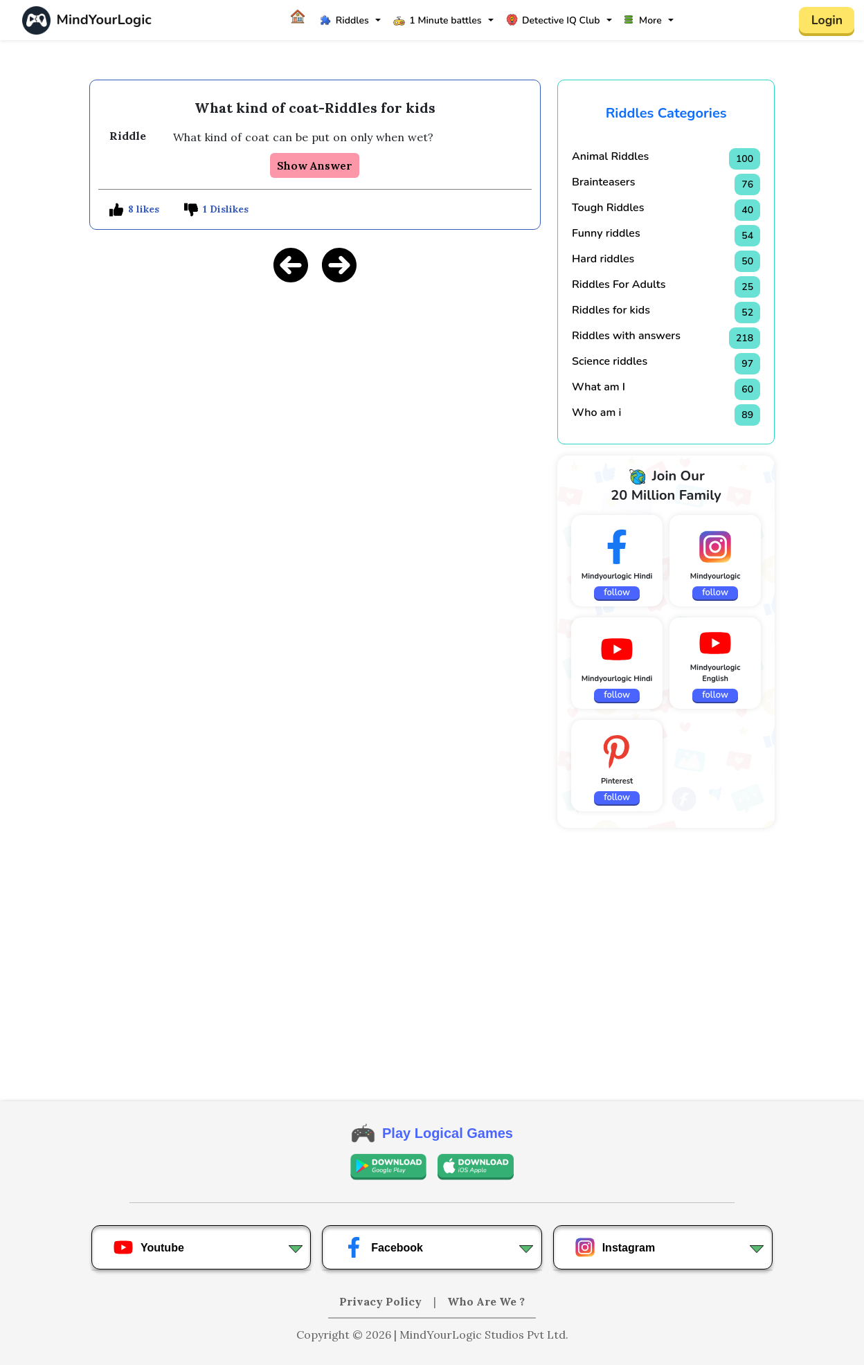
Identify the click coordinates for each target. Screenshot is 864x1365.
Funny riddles (606, 233)
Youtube (148, 1247)
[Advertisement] (315, 392)
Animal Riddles (610, 156)
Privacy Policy (381, 1301)
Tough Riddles (608, 207)
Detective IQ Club (553, 20)
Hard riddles (603, 258)
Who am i (596, 412)
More (643, 20)
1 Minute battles (437, 20)
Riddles (344, 20)
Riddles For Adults (618, 284)
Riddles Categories (666, 113)
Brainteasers (603, 182)
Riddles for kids (611, 310)
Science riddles (609, 361)
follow (617, 592)
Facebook (383, 1247)
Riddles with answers (626, 335)
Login (827, 20)
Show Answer (314, 165)
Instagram (615, 1247)
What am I (598, 387)
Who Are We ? (486, 1301)
